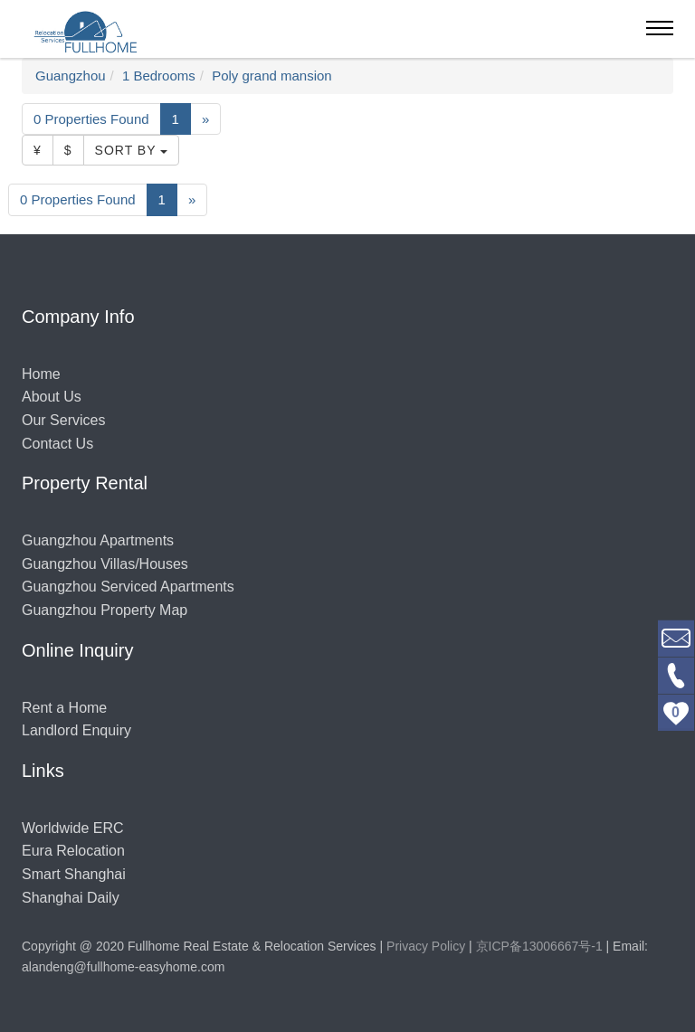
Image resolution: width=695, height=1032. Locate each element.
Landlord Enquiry (76, 730)
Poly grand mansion (272, 75)
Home (41, 374)
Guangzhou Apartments (98, 540)
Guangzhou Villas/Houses (105, 564)
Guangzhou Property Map (104, 610)
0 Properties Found (91, 119)
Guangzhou (70, 75)
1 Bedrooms (158, 75)
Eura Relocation (73, 850)
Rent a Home (64, 707)
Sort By (131, 150)
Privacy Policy (425, 946)
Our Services (63, 420)
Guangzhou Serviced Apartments (128, 586)
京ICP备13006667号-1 (539, 946)
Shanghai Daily (70, 897)
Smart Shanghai (74, 874)
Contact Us (57, 443)
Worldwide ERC (73, 828)
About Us (51, 396)
